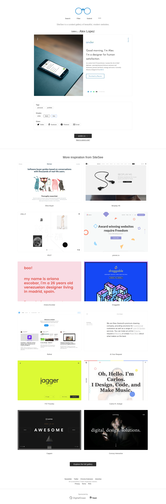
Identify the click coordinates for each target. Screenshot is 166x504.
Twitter (76, 479)
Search (67, 18)
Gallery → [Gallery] (75, 31)
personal (40, 107)
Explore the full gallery (83, 464)
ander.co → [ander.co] (83, 136)
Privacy (77, 484)
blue (54, 116)
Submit (89, 18)
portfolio (49, 107)
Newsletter (68, 479)
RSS (89, 484)
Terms (84, 484)
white (39, 116)
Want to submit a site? (83, 140)
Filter (78, 18)
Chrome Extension (86, 479)
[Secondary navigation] (99, 18)
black (46, 116)
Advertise (98, 479)
